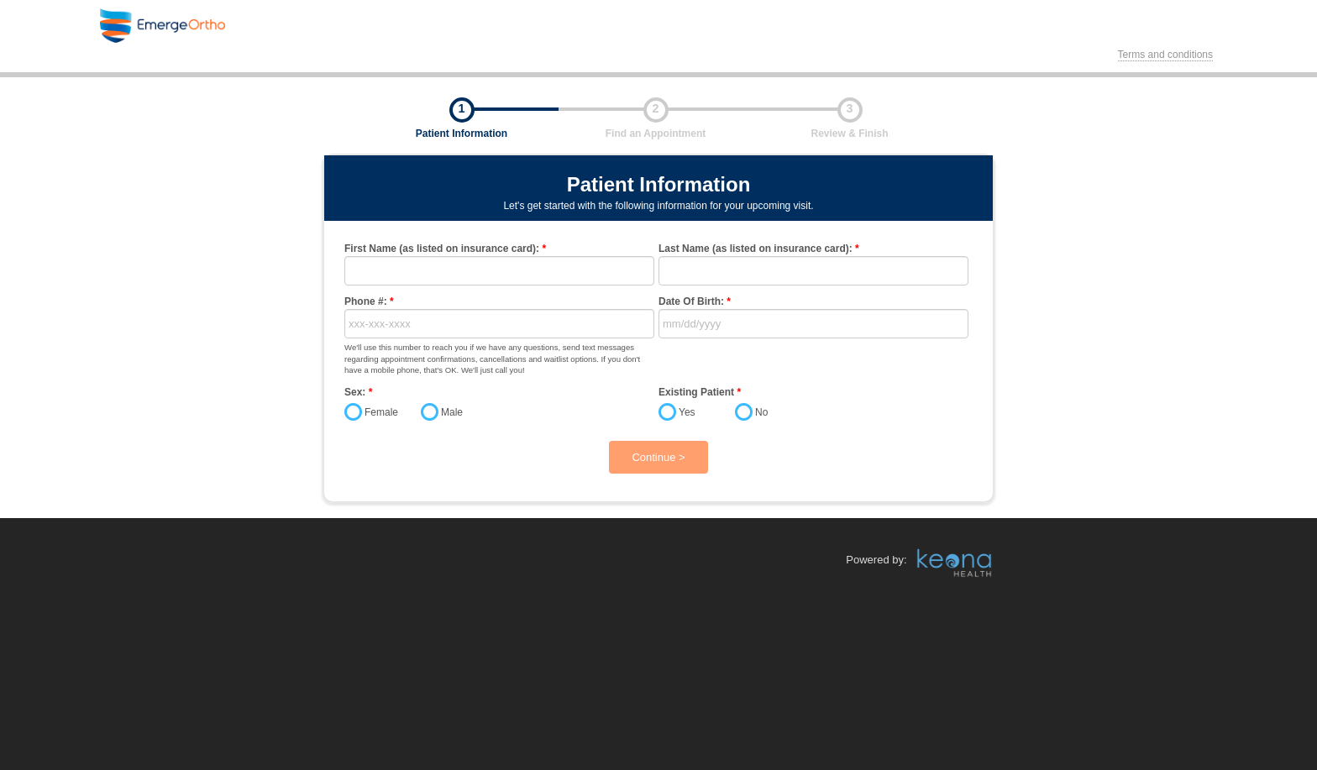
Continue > (658, 457)
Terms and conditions (1165, 54)
